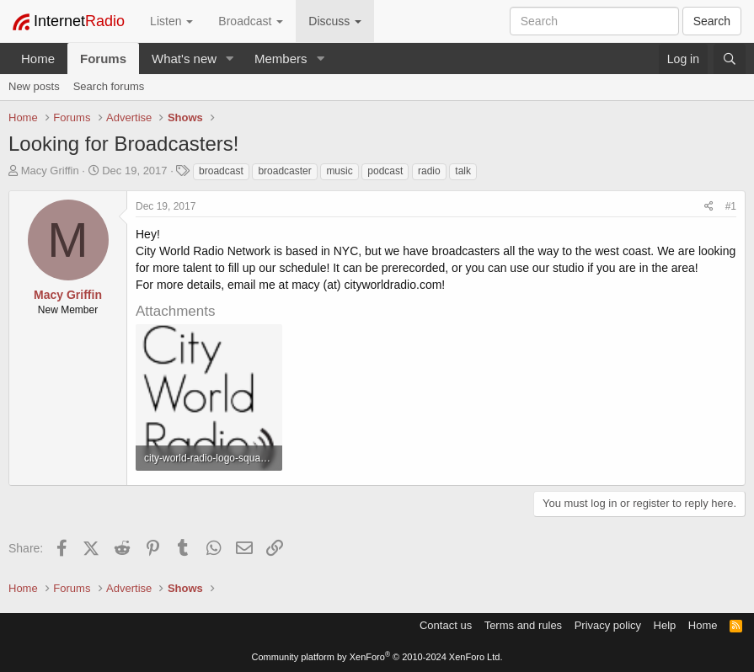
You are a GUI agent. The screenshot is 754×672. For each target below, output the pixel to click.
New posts (34, 86)
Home (38, 58)
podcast (385, 171)
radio (429, 171)
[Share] (708, 206)
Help (665, 625)
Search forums (109, 86)
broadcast (221, 171)
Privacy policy (608, 625)
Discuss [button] (334, 21)
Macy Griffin (50, 170)
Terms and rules (523, 625)
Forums (103, 58)
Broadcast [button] (250, 21)
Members (280, 58)
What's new (184, 58)
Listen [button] (171, 21)
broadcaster (284, 171)
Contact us (446, 625)
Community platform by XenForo (377, 657)
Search (711, 21)
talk (463, 171)
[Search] (730, 59)
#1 (730, 206)
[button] (230, 58)
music (339, 171)
